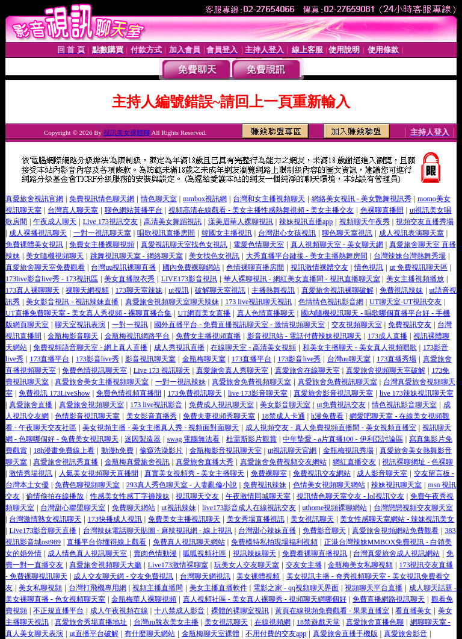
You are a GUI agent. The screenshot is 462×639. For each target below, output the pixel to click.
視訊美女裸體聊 (126, 132)
